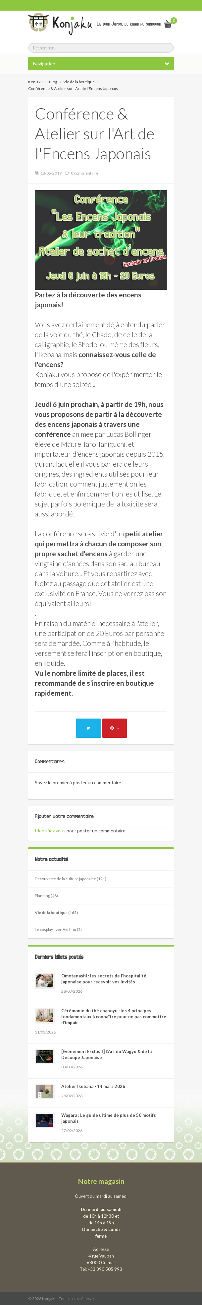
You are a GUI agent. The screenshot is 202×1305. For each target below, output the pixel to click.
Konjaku (35, 81)
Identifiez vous (50, 830)
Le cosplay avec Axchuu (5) (58, 929)
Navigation (44, 63)
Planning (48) (46, 895)
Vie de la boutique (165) (56, 912)
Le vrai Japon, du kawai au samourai (129, 24)
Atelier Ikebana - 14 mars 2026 (93, 1086)
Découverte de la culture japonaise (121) (70, 878)
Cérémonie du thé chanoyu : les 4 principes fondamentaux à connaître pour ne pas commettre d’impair (113, 1016)
